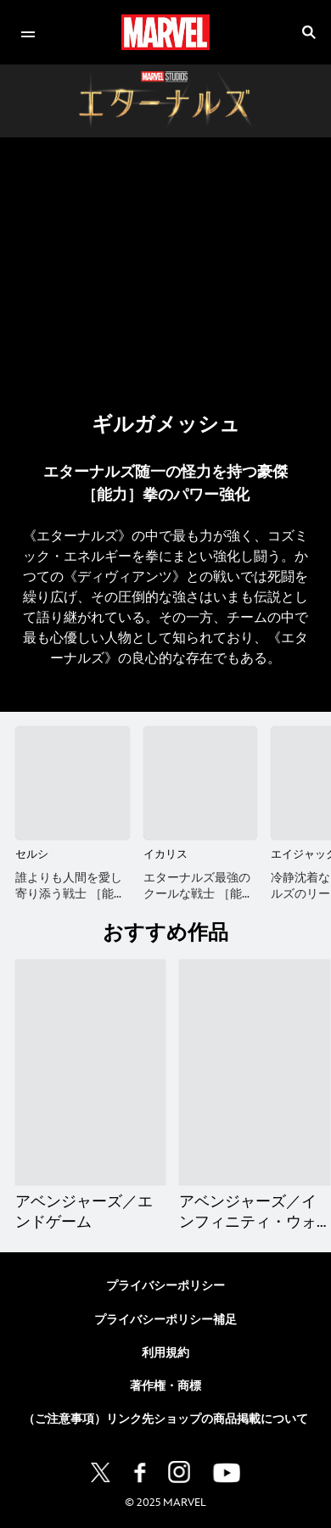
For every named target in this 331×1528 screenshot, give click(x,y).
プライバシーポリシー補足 (165, 1320)
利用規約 (165, 1353)
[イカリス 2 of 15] (200, 783)
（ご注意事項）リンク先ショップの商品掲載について (165, 1419)
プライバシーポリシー (165, 1286)
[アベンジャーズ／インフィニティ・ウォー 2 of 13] (254, 1072)
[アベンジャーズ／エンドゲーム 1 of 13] (90, 1072)
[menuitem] (27, 32)
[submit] (309, 32)
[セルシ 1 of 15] (72, 783)
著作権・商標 (165, 1386)
